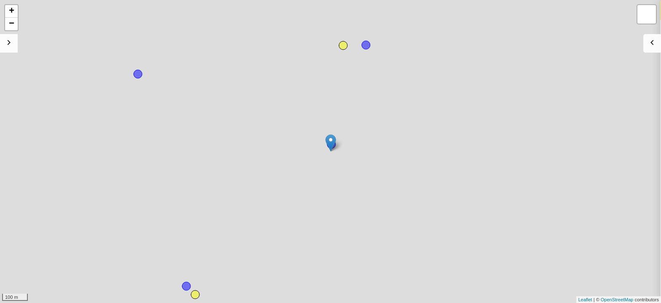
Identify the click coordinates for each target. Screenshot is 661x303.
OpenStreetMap (617, 299)
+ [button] (11, 11)
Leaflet (585, 299)
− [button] (11, 24)
